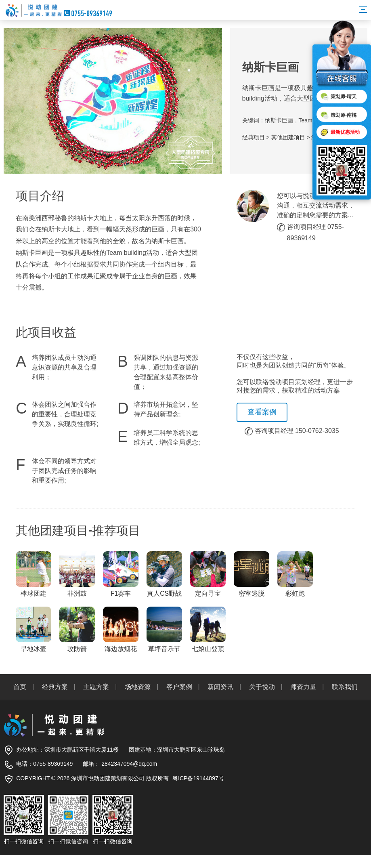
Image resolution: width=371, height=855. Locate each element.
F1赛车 (120, 574)
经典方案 (55, 686)
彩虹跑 (295, 574)
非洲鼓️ (77, 574)
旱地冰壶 (33, 629)
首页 (19, 686)
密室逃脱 (251, 574)
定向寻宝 (208, 574)
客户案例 (179, 686)
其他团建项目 (288, 137)
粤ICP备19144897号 (198, 778)
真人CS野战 (164, 574)
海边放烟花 (120, 629)
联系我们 (345, 686)
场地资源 (138, 686)
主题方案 (96, 686)
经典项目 (253, 137)
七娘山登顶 (208, 629)
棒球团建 (33, 574)
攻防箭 (77, 629)
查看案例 (262, 412)
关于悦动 (262, 686)
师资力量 (303, 686)
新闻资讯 (220, 686)
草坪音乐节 (164, 629)
